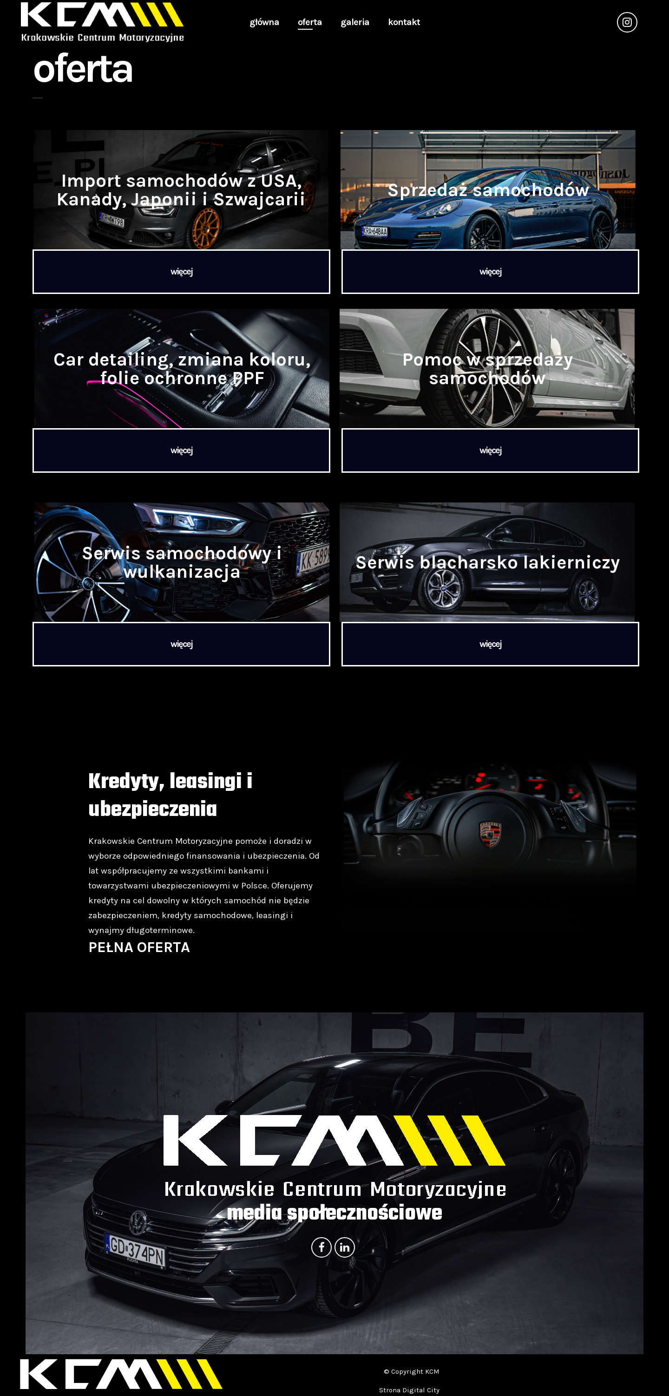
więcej (181, 271)
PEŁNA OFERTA (139, 947)
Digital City (420, 1390)
